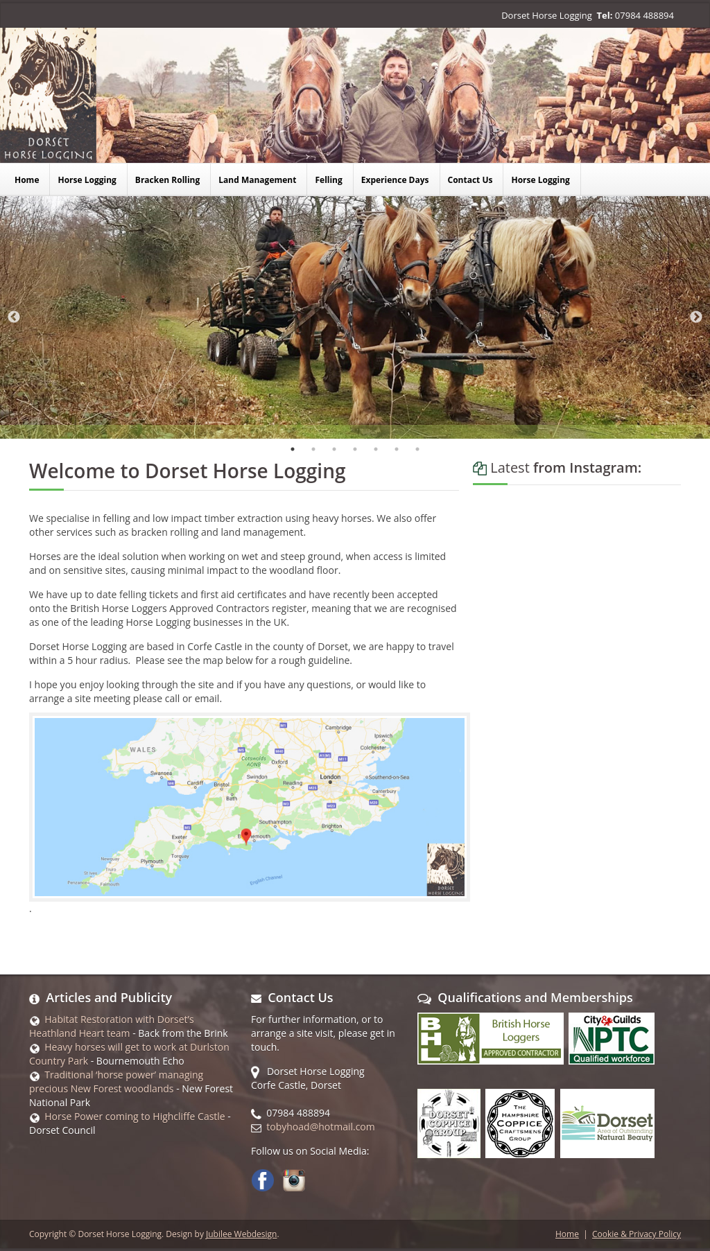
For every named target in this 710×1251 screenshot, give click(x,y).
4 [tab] (355, 449)
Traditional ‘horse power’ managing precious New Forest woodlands (116, 1081)
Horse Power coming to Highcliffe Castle (134, 1116)
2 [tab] (313, 449)
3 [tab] (334, 449)
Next (696, 317)
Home (567, 1234)
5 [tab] (376, 449)
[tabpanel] (355, 317)
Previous (14, 317)
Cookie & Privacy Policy (636, 1234)
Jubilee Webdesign (241, 1234)
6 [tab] (397, 449)
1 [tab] (293, 449)
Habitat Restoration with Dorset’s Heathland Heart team (111, 1026)
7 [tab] (417, 449)
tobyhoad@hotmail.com (320, 1126)
